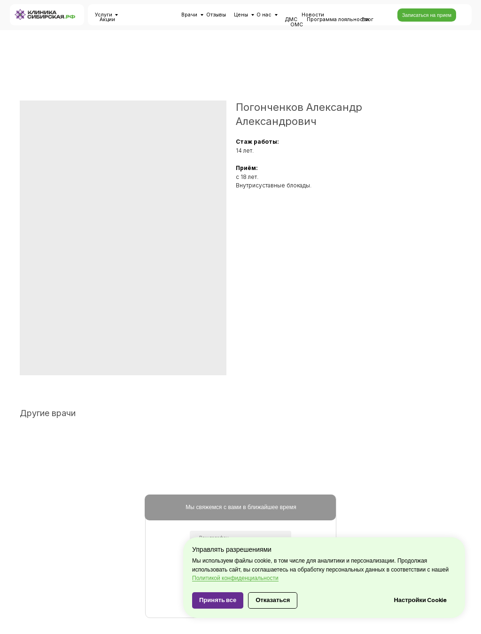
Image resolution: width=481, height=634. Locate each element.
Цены (241, 15)
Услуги (103, 15)
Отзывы (216, 15)
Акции (107, 19)
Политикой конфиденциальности (235, 578)
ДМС (291, 19)
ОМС (296, 25)
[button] (426, 15)
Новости (313, 15)
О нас (264, 15)
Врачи (189, 15)
